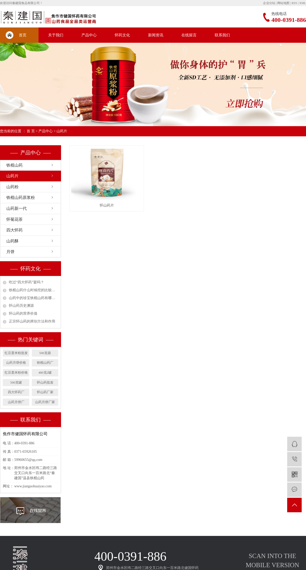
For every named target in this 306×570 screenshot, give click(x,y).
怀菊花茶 (14, 219)
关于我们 (55, 35)
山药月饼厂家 (45, 402)
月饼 (10, 252)
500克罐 (16, 382)
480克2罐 (45, 372)
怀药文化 (122, 35)
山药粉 (12, 187)
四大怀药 (14, 230)
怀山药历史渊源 (21, 306)
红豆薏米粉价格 (16, 372)
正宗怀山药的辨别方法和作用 (32, 321)
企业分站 (269, 3)
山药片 (61, 131)
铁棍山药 (14, 165)
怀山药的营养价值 (23, 313)
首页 (22, 35)
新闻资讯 (155, 35)
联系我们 (222, 35)
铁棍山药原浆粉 (20, 197)
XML (302, 3)
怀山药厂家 (45, 392)
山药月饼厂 (16, 402)
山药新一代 (16, 208)
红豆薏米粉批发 (16, 353)
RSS (294, 3)
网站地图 (283, 3)
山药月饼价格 (16, 362)
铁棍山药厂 (45, 362)
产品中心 (89, 35)
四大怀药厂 (16, 392)
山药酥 (12, 241)
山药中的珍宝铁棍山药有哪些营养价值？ (33, 298)
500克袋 (45, 353)
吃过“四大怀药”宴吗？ (26, 282)
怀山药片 (107, 205)
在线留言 (189, 35)
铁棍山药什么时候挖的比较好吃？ (33, 290)
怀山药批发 (45, 382)
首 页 (31, 131)
